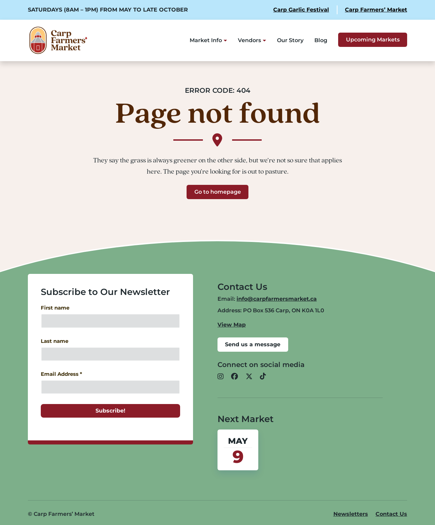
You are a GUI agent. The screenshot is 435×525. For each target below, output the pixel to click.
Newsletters (350, 514)
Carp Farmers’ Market (376, 9)
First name (55, 308)
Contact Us (391, 514)
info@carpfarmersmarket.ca (277, 299)
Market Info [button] (206, 40)
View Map (232, 324)
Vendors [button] (249, 40)
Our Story (290, 40)
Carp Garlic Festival (301, 9)
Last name (54, 341)
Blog (320, 40)
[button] (221, 376)
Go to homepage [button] (217, 192)
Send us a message (252, 344)
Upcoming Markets (373, 39)
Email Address (61, 374)
